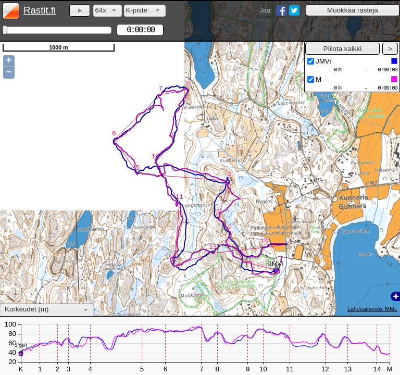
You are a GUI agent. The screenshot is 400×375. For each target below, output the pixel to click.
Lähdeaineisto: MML (372, 309)
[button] (352, 10)
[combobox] (107, 11)
